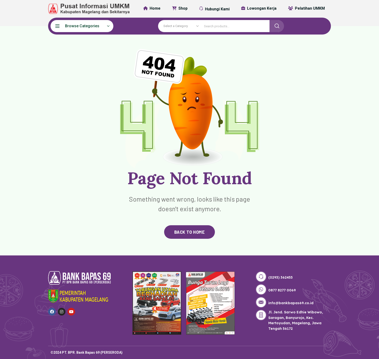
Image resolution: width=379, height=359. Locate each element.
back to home (189, 232)
